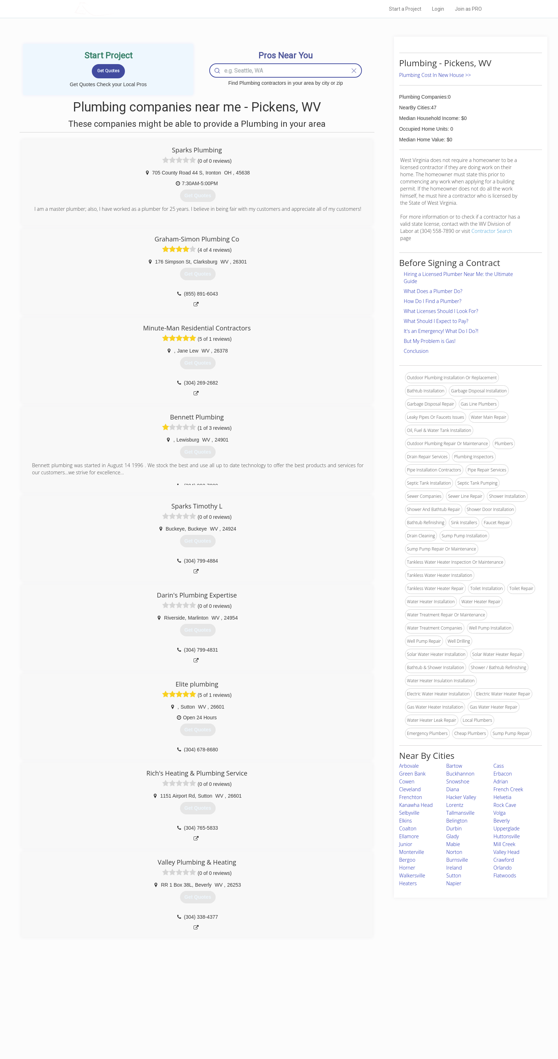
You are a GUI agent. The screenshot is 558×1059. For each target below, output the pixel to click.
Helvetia (502, 797)
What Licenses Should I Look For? (441, 311)
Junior (405, 844)
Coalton (408, 828)
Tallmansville (460, 812)
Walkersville (412, 875)
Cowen (407, 781)
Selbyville (409, 812)
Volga (500, 812)
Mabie (453, 844)
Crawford (504, 859)
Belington (457, 820)
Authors (369, 1014)
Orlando (503, 867)
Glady (452, 836)
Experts (249, 1007)
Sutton (453, 875)
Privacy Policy (374, 1007)
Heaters (408, 883)
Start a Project (405, 9)
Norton (454, 852)
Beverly (502, 820)
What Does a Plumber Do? (433, 291)
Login (438, 9)
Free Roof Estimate (162, 1023)
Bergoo (407, 859)
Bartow (454, 765)
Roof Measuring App (262, 1014)
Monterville (411, 852)
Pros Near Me (156, 1007)
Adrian (501, 781)
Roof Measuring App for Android (273, 1030)
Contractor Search (492, 231)
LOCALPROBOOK (115, 8)
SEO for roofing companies (387, 1030)
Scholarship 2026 (378, 998)
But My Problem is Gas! (430, 341)
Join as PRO (468, 9)
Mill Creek (505, 844)
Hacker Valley (461, 797)
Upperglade (507, 828)
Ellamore (409, 836)
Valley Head (507, 852)
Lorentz (454, 805)
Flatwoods (505, 875)
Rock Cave (505, 805)
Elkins (405, 820)
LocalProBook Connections (388, 1023)
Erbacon (503, 773)
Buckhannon (460, 773)
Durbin (454, 828)
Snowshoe (457, 781)
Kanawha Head (416, 805)
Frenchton (410, 797)
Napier (453, 883)
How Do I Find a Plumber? (433, 301)
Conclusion (416, 351)
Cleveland (410, 789)
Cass (499, 765)
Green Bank (412, 773)
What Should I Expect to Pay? (436, 321)
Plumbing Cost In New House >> (435, 75)
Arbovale (409, 765)
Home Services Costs (164, 998)
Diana (452, 789)
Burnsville (457, 859)
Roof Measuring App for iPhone (272, 1023)
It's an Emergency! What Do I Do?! (441, 331)
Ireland (454, 867)
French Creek (508, 789)
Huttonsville (507, 836)
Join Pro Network (258, 998)
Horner (407, 867)
